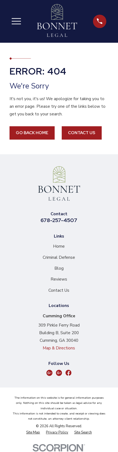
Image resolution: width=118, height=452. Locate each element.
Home (59, 246)
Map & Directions (59, 348)
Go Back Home (32, 133)
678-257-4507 (59, 220)
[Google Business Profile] (49, 373)
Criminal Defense (59, 257)
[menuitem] (33, 432)
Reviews (59, 279)
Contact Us (81, 133)
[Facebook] (69, 373)
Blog (59, 268)
